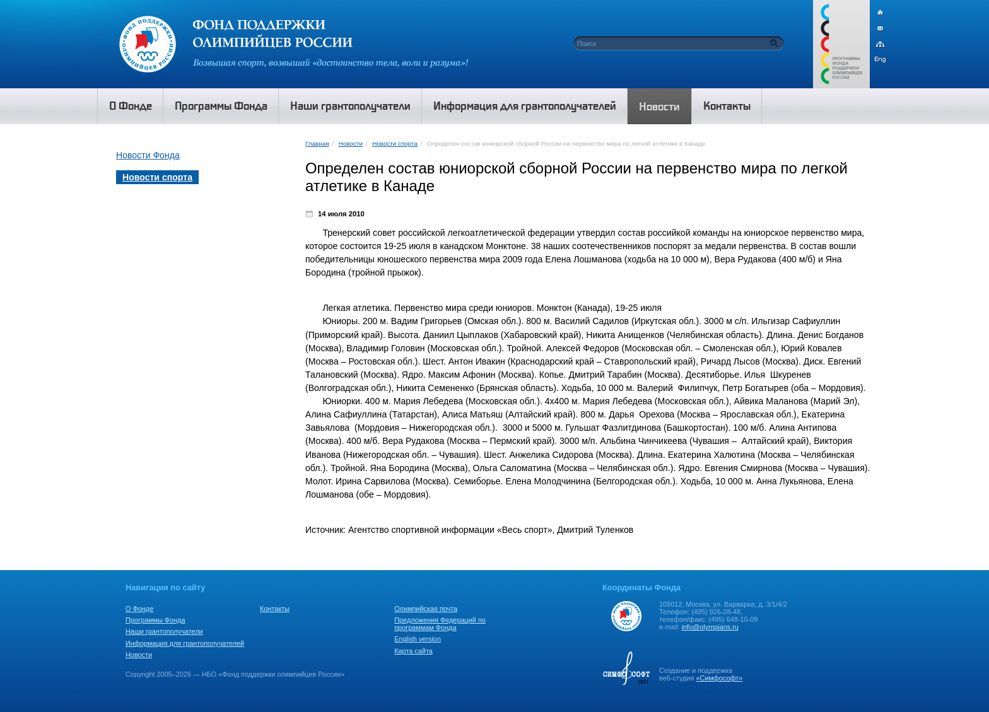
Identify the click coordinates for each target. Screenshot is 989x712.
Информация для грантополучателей (185, 643)
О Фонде (139, 608)
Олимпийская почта (425, 608)
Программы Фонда (155, 620)
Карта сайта (413, 651)
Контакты (275, 608)
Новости (351, 143)
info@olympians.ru (710, 627)
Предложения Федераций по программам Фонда (440, 623)
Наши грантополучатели (164, 631)
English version (417, 639)
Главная (317, 143)
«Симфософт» (719, 678)
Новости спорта (395, 143)
